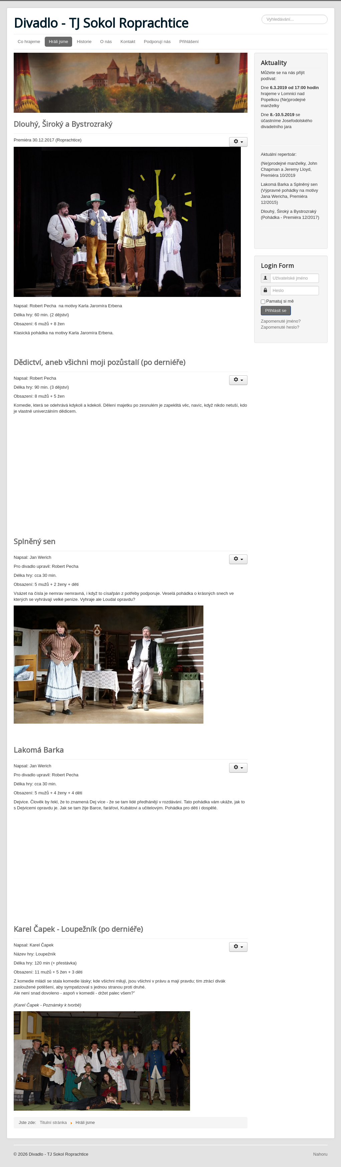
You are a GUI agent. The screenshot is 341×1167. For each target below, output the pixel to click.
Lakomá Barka (39, 750)
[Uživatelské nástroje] (238, 142)
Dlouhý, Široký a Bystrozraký (63, 124)
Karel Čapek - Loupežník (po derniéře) (78, 929)
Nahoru (320, 1154)
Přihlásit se (276, 310)
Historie (84, 41)
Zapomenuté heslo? (280, 327)
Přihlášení (189, 41)
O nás (106, 41)
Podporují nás (157, 41)
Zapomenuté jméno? (281, 321)
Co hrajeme (29, 41)
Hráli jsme (58, 41)
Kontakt (128, 41)
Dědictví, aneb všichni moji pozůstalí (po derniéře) (99, 362)
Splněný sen (34, 541)
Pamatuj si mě (280, 301)
